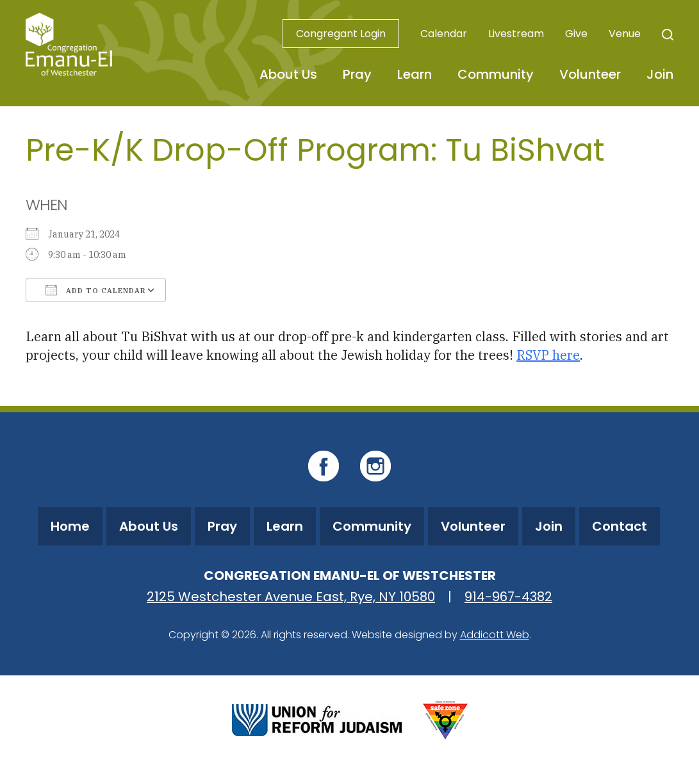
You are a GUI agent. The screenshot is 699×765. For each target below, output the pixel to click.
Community (495, 74)
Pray (357, 74)
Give (576, 33)
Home (70, 526)
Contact (619, 526)
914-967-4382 (508, 597)
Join (659, 74)
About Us (288, 74)
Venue (625, 33)
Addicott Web (494, 634)
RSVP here (548, 355)
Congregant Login (341, 33)
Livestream (516, 33)
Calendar (443, 33)
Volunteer (590, 74)
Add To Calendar (95, 290)
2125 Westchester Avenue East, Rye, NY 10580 (291, 597)
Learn (414, 74)
